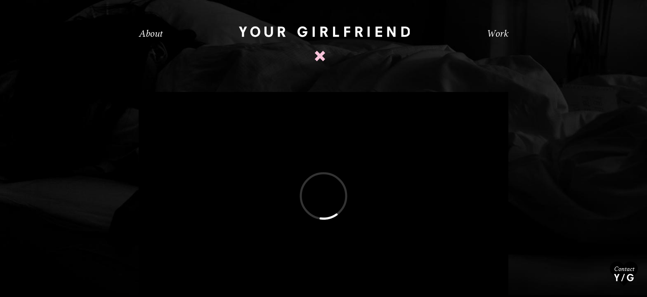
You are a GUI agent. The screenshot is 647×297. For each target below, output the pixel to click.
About (150, 33)
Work (497, 33)
